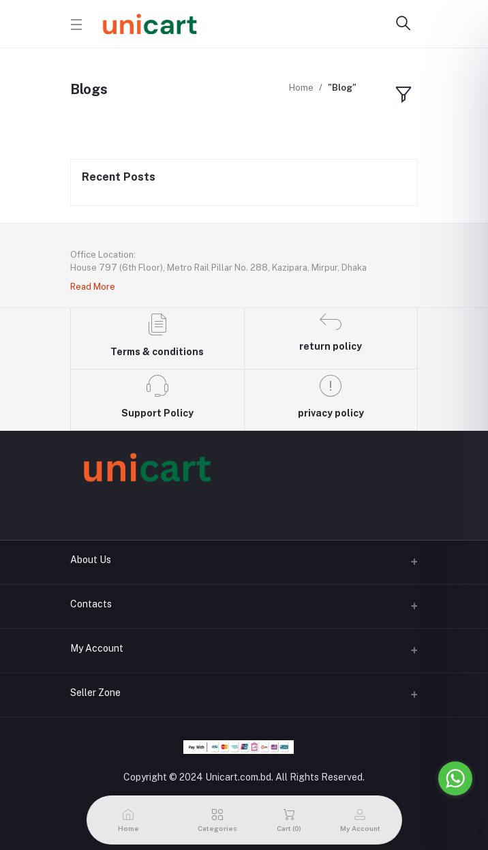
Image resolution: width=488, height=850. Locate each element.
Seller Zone (95, 692)
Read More (92, 287)
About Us (90, 559)
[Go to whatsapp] (455, 778)
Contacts (91, 603)
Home (301, 87)
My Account (96, 648)
